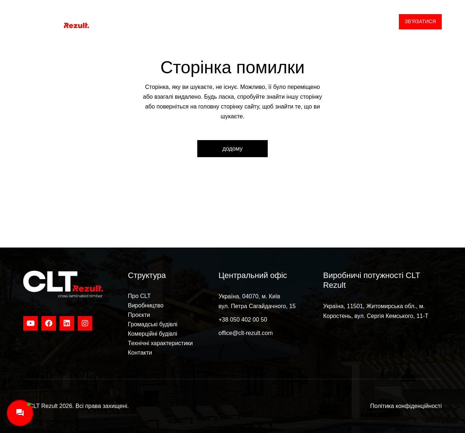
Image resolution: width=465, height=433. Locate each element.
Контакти (140, 353)
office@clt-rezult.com (246, 333)
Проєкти (139, 315)
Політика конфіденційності (406, 406)
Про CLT (139, 296)
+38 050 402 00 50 (243, 319)
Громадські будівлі (152, 324)
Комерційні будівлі (152, 334)
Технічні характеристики (160, 343)
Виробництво (145, 305)
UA (379, 22)
